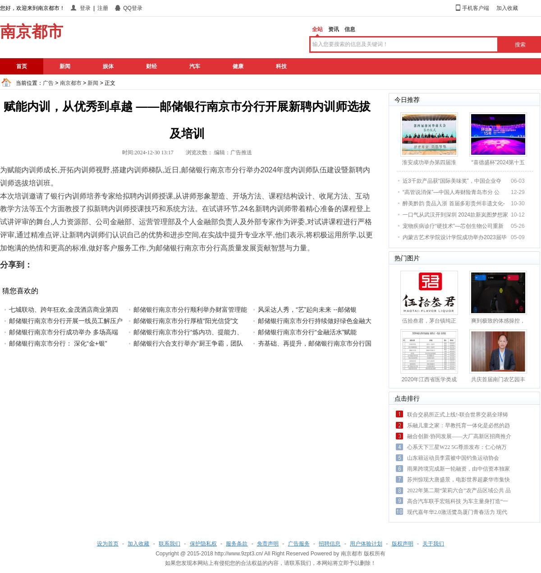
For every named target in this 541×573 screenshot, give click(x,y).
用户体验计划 (366, 544)
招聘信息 (329, 544)
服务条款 (237, 544)
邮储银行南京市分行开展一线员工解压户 (66, 320)
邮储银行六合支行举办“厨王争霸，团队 (188, 343)
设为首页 (108, 544)
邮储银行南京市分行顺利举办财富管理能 (190, 309)
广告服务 (299, 544)
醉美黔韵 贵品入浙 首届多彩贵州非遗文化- (454, 203)
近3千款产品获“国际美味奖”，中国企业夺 (452, 181)
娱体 (108, 66)
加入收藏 (507, 8)
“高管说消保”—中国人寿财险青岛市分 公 (451, 192)
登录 (85, 8)
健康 (238, 66)
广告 (48, 83)
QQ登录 (132, 8)
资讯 (333, 29)
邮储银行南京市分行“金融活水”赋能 (307, 332)
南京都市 (71, 83)
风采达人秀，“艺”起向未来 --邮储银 (307, 309)
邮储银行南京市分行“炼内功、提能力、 (188, 332)
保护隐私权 (203, 544)
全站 (317, 29)
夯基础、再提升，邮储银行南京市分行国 (314, 343)
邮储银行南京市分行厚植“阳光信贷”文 (185, 320)
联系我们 (169, 544)
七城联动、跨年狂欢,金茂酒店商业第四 (63, 309)
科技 (281, 66)
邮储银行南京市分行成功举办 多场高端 (63, 332)
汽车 (194, 66)
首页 (21, 66)
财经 (151, 66)
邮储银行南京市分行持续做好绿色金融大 (314, 320)
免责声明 (268, 544)
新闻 (65, 66)
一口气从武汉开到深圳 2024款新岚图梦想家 (455, 215)
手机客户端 (475, 8)
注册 (102, 8)
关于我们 (433, 544)
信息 (349, 29)
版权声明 (402, 544)
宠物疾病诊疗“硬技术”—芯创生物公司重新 (453, 226)
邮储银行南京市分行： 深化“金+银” (58, 343)
